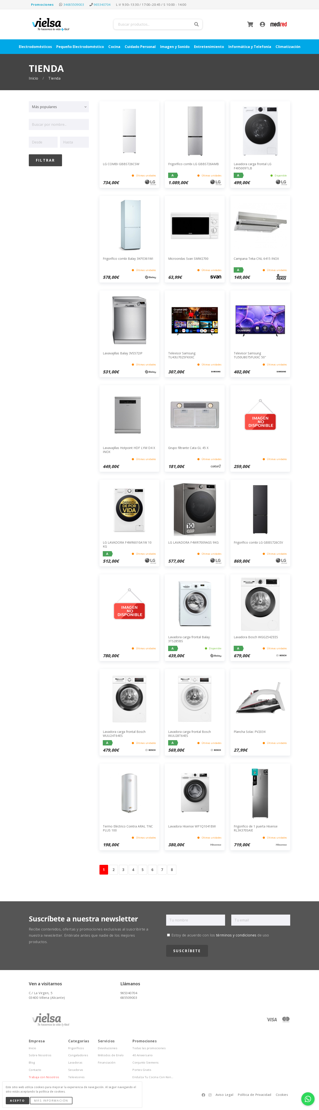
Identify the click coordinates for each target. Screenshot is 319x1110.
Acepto (17, 1100)
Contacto (35, 1069)
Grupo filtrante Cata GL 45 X (188, 448)
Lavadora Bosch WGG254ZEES (256, 637)
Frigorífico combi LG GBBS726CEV (258, 542)
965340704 (101, 4)
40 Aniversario (142, 1055)
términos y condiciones (236, 935)
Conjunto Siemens (145, 1062)
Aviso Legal (224, 1095)
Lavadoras (75, 1062)
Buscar (196, 24)
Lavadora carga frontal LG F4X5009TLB (252, 166)
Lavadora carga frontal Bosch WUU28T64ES (189, 734)
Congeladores (78, 1055)
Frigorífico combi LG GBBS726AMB (193, 164)
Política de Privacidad (254, 1095)
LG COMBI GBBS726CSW (121, 164)
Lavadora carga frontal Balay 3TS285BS (189, 639)
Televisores (76, 1077)
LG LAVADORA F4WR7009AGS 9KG (193, 542)
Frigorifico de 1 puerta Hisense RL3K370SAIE (256, 828)
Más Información (51, 1100)
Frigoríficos (76, 1048)
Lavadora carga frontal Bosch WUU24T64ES (124, 734)
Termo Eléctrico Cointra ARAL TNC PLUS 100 (128, 828)
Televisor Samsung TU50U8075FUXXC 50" (250, 355)
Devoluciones (107, 1048)
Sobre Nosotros (40, 1055)
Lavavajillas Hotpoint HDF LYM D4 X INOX (129, 450)
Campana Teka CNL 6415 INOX (256, 258)
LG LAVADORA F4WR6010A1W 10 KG (127, 544)
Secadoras (75, 1069)
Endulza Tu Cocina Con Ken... (152, 1077)
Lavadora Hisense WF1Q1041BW (192, 826)
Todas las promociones (149, 1048)
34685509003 (73, 4)
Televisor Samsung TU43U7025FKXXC (181, 355)
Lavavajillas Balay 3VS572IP (122, 353)
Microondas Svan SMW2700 (188, 258)
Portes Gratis (141, 1069)
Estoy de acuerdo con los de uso (218, 935)
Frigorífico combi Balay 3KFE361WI (128, 258)
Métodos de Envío (111, 1055)
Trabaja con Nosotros (44, 1077)
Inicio (34, 78)
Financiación (106, 1062)
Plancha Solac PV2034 (249, 732)
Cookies (282, 1095)
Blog (32, 1062)
